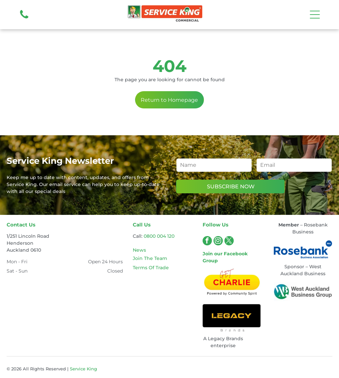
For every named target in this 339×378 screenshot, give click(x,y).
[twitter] (229, 241)
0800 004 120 (159, 236)
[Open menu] (315, 15)
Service (77, 368)
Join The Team (150, 258)
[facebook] (207, 241)
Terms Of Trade (151, 268)
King (92, 368)
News (139, 250)
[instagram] (218, 241)
